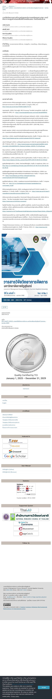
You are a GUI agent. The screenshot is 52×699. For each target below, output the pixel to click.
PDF (5, 307)
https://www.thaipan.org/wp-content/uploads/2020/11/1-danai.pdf (21, 138)
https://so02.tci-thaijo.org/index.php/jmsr (35, 597)
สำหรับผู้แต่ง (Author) (8, 469)
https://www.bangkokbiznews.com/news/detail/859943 (31, 112)
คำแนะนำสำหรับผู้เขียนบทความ (10, 417)
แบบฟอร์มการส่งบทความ (9, 425)
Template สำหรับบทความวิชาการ (11, 422)
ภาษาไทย (5, 400)
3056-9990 (9, 590)
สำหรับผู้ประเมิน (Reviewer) (9, 472)
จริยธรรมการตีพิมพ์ (7, 415)
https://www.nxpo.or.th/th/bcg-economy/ (14, 201)
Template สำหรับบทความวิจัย (10, 420)
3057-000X (23, 590)
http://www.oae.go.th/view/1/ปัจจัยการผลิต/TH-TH (17, 107)
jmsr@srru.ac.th (11, 597)
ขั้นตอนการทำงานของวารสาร (10, 428)
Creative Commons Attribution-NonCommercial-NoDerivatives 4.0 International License (25, 608)
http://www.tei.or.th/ (41, 227)
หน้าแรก (4, 6)
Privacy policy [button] (15, 696)
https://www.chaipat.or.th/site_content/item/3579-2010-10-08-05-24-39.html (25, 160)
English (4, 403)
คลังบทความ (12, 6)
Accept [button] (44, 687)
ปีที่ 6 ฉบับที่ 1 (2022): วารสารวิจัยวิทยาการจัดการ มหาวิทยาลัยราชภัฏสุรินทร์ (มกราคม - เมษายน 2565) (25, 8)
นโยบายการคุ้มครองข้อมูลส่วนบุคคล (23, 684)
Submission (26, 389)
